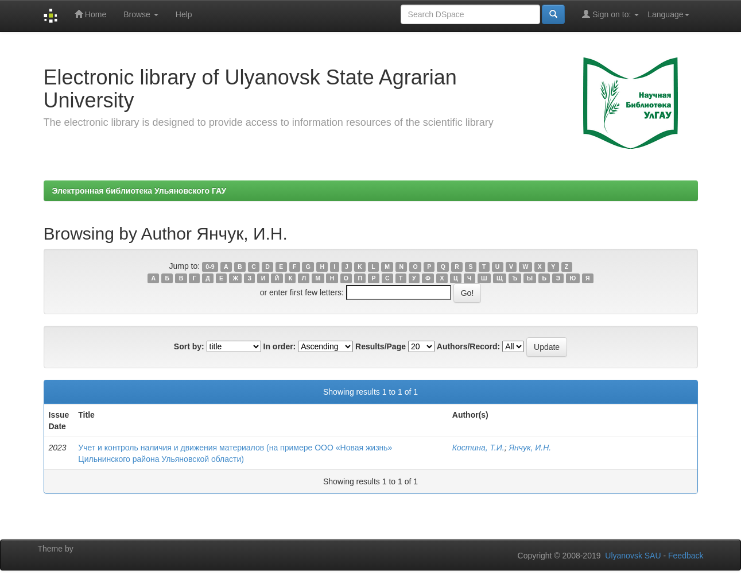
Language (668, 14)
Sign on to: (610, 14)
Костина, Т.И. (478, 447)
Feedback (685, 555)
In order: (279, 346)
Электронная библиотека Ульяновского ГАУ (139, 190)
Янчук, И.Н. (530, 447)
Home (90, 14)
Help (184, 14)
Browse (140, 14)
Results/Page (380, 346)
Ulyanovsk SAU (633, 555)
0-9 (209, 266)
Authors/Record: (468, 346)
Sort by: (189, 346)
